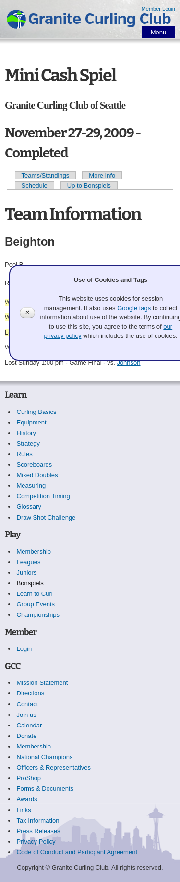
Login (24, 648)
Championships (38, 614)
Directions (31, 693)
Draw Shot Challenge (46, 517)
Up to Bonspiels (89, 185)
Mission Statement (42, 682)
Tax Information (38, 820)
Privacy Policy (36, 841)
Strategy (28, 443)
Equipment (32, 422)
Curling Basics (37, 411)
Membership (34, 551)
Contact (27, 704)
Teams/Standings (46, 175)
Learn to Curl (35, 593)
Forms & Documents (45, 788)
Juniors (27, 572)
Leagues (29, 562)
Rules (25, 454)
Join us (26, 714)
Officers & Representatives (54, 767)
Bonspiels (30, 583)
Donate (27, 735)
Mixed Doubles (37, 475)
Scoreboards (34, 464)
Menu (159, 32)
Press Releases (38, 831)
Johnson (128, 362)
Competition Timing (43, 496)
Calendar (29, 725)
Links (24, 810)
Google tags (134, 308)
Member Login (158, 8)
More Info (102, 175)
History (26, 432)
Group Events (36, 604)
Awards (27, 799)
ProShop (29, 778)
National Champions (45, 756)
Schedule (35, 185)
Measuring (31, 485)
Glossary (29, 506)
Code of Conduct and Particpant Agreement (77, 852)
